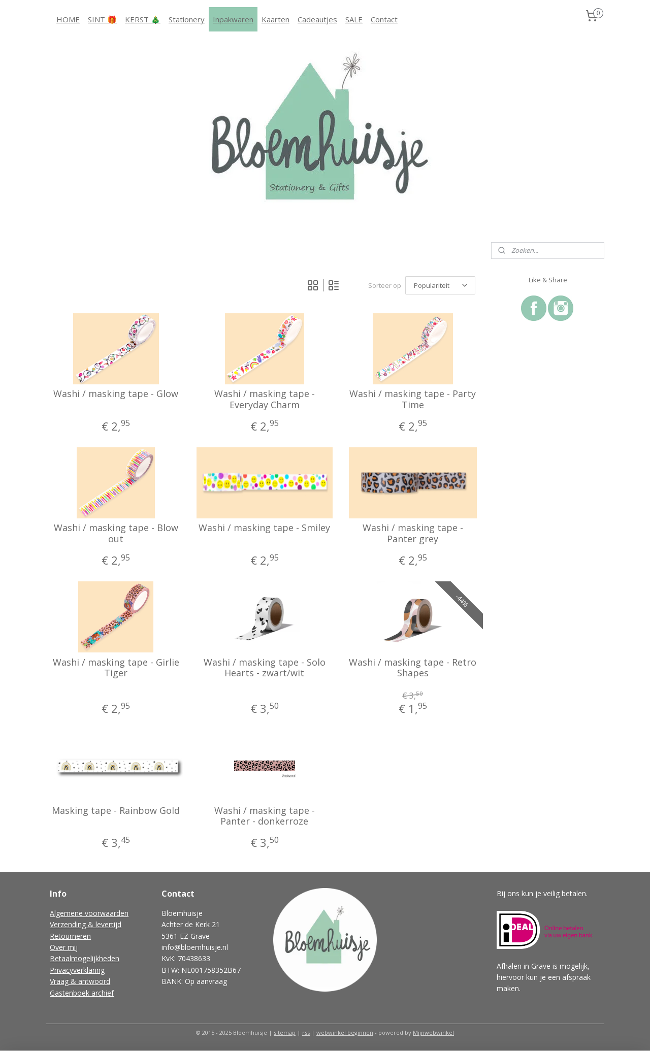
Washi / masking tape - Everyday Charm (264, 399)
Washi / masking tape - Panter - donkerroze (264, 816)
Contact (384, 19)
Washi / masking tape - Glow (115, 394)
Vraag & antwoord (80, 981)
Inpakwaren (233, 19)
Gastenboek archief (82, 993)
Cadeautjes (317, 19)
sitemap (285, 1032)
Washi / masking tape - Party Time (412, 399)
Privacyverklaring (77, 970)
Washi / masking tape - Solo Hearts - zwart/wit (264, 668)
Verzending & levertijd (85, 924)
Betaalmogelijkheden (84, 958)
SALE (354, 19)
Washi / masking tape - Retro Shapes (412, 668)
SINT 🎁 (102, 19)
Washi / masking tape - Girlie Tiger (116, 668)
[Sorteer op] (440, 285)
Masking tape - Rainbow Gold (116, 810)
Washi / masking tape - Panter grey (413, 533)
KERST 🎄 (142, 19)
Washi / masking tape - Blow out (116, 533)
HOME (68, 19)
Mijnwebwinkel (433, 1032)
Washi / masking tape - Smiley (264, 528)
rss (306, 1032)
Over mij (64, 947)
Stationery (187, 19)
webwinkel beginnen (344, 1032)
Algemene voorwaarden (89, 913)
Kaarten (275, 19)
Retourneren (70, 936)
